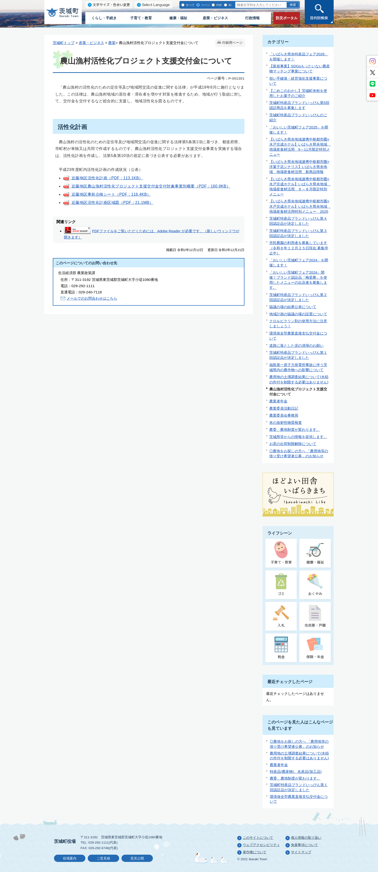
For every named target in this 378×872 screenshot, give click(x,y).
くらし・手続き (104, 18)
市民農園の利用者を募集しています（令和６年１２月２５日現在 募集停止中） (298, 248)
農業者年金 (278, 401)
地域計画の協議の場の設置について (298, 314)
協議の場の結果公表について (292, 307)
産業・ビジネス (215, 18)
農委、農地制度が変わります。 (294, 429)
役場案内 (69, 858)
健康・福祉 (178, 18)
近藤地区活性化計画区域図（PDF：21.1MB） (108, 202)
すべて (190, 4)
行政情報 (252, 18)
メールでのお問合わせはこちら (92, 298)
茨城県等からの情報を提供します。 (298, 437)
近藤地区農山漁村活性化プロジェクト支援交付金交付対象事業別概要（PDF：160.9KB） (146, 186)
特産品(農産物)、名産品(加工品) (296, 771)
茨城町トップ (63, 43)
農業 (111, 43)
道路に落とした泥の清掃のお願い (296, 345)
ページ (205, 4)
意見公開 (137, 858)
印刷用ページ (232, 43)
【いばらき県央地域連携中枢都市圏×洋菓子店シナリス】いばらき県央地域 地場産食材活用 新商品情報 (299, 167)
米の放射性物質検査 (285, 422)
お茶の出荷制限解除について (292, 444)
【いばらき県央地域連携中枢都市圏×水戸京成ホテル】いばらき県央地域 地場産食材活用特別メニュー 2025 (300, 206)
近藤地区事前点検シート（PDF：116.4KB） (107, 194)
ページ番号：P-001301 (225, 78)
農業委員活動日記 (283, 408)
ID (229, 4)
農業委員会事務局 (283, 415)
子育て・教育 (141, 18)
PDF (219, 4)
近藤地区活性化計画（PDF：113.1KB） (103, 178)
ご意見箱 (103, 858)
